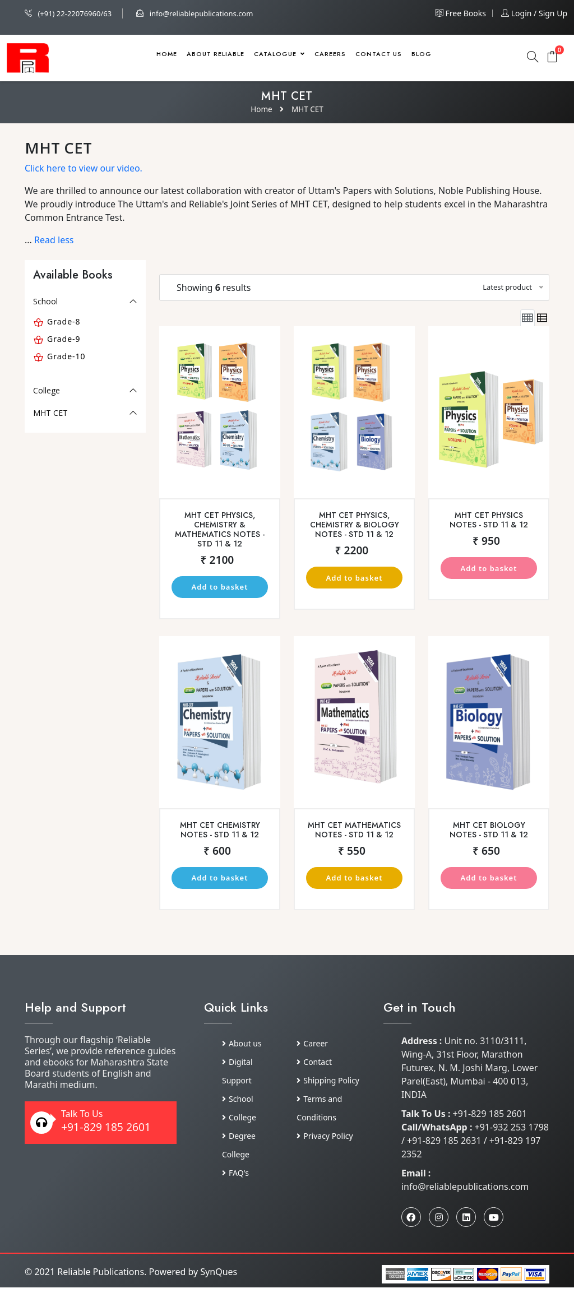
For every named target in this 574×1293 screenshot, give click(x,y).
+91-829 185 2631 (445, 1146)
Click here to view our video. (83, 168)
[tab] (527, 318)
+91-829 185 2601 (106, 1132)
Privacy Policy (325, 1141)
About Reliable (215, 53)
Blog (421, 53)
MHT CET (308, 109)
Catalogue (279, 53)
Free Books (461, 13)
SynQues (218, 1277)
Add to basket (219, 588)
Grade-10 (66, 356)
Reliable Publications (100, 1277)
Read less (53, 240)
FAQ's (235, 1178)
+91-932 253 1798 (512, 1133)
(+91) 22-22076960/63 (68, 13)
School (45, 301)
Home (166, 53)
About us (242, 1049)
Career (312, 1049)
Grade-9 (64, 338)
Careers (330, 53)
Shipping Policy (328, 1086)
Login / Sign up (534, 13)
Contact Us (378, 53)
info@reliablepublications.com (194, 13)
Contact (314, 1067)
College (46, 390)
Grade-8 (64, 321)
